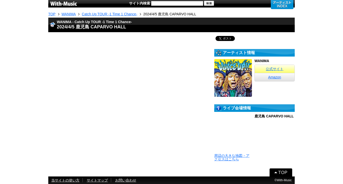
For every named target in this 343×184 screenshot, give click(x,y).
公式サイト (274, 69)
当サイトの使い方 (65, 180)
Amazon (274, 77)
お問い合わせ (125, 180)
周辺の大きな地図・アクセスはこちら (231, 157)
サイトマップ (97, 180)
